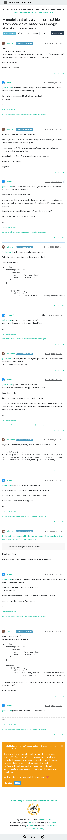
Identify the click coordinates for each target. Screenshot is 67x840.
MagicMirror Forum (20, 2)
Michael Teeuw (44, 819)
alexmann (11, 43)
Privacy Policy (38, 828)
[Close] (62, 746)
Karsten (52, 822)
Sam (30, 822)
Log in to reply (57, 33)
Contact (26, 828)
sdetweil (10, 83)
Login (17, 783)
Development (9, 33)
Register (8, 783)
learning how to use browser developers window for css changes (24, 114)
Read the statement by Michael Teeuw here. (33, 12)
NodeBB (31, 825)
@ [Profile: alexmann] (7, 87)
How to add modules (9, 109)
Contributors (51, 825)
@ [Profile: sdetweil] (6, 252)
